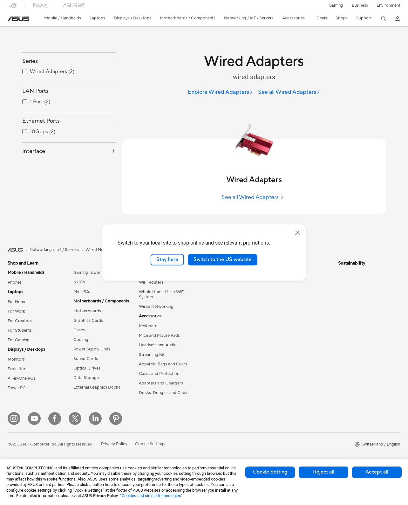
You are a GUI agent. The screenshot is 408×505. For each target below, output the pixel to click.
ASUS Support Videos (293, 353)
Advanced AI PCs (222, 368)
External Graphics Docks (96, 387)
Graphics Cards (88, 320)
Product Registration (291, 301)
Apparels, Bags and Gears (163, 364)
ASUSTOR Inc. (219, 320)
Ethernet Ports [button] (41, 149)
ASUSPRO (216, 387)
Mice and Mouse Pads (159, 335)
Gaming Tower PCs (91, 272)
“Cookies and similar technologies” (151, 495)
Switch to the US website (223, 259)
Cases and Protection (159, 373)
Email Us (280, 310)
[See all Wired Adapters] (289, 92)
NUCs (79, 282)
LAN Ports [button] (35, 119)
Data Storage (86, 377)
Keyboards (149, 326)
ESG (342, 272)
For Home (17, 301)
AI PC (211, 358)
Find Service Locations (293, 291)
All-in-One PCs (21, 378)
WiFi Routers (151, 282)
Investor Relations (223, 301)
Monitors (16, 359)
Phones (15, 282)
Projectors (17, 368)
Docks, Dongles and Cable (163, 392)
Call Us (278, 320)
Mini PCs (81, 291)
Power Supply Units (91, 349)
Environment (388, 5)
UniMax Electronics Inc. (228, 339)
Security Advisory (288, 344)
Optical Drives (86, 368)
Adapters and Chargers (161, 383)
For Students (20, 330)
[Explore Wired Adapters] (220, 92)
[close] (297, 232)
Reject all (323, 472)
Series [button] (30, 89)
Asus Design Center (224, 377)
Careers (213, 282)
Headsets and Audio (158, 345)
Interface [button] (33, 179)
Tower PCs (18, 388)
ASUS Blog (216, 416)
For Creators (20, 320)
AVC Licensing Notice (226, 406)
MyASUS (280, 363)
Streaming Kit (152, 354)
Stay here (167, 259)
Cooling (80, 339)
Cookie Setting (270, 472)
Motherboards (87, 311)
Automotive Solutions (226, 396)
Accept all (376, 472)
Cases (79, 330)
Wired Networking (156, 306)
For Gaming (19, 339)
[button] (336, 5)
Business (360, 5)
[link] (18, 19)
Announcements (221, 291)
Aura (210, 435)
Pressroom (216, 310)
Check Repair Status (291, 282)
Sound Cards (85, 358)
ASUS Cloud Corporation (230, 329)
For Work (16, 311)
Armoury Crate (220, 425)
